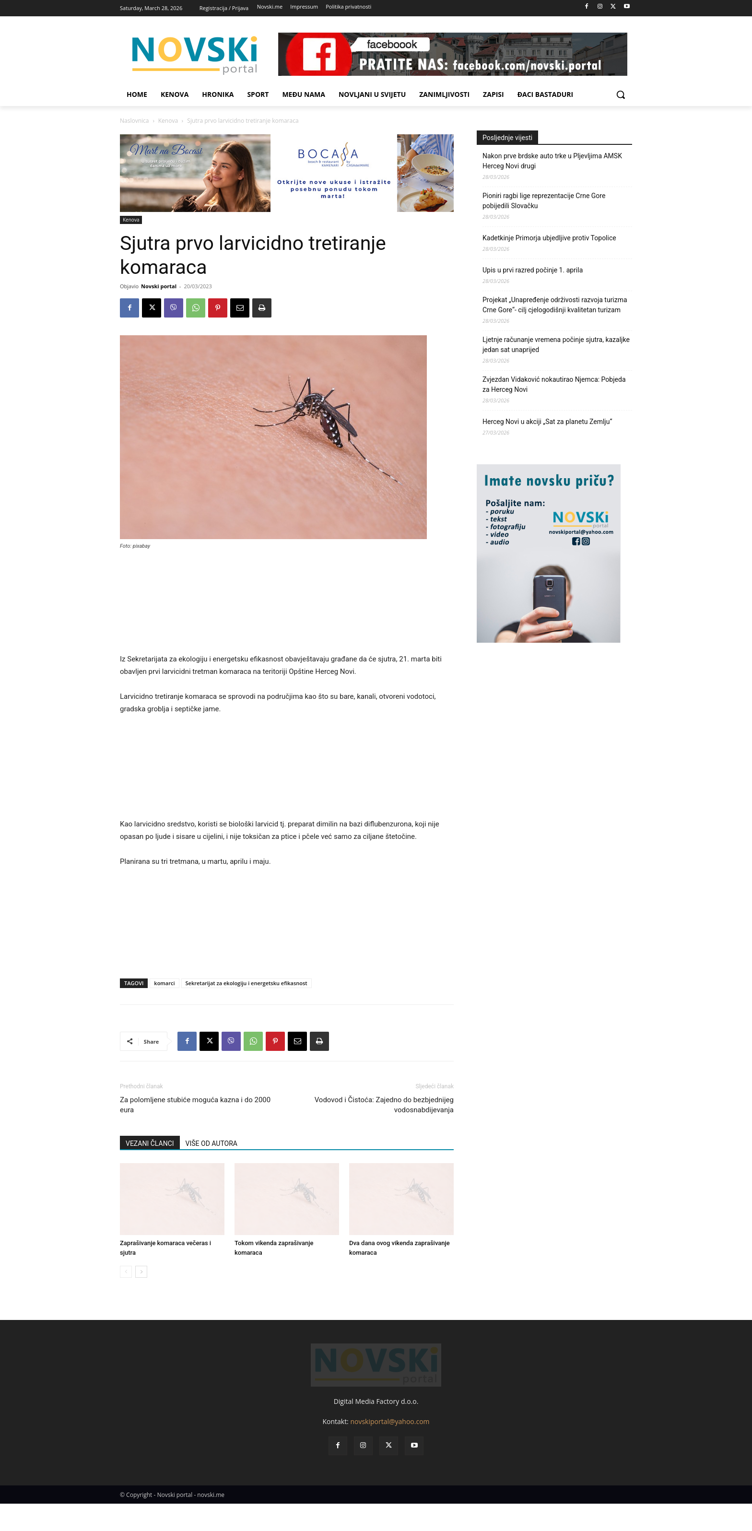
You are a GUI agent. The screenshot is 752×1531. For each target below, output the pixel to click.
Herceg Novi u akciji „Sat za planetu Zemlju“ (547, 421)
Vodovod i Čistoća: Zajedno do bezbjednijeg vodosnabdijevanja (384, 1104)
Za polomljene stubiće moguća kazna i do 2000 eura (195, 1104)
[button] (620, 94)
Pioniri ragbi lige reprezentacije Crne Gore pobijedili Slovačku (543, 201)
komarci (164, 983)
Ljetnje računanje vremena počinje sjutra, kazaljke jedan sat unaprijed (556, 344)
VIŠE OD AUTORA (211, 1143)
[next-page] (141, 1272)
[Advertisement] (287, 606)
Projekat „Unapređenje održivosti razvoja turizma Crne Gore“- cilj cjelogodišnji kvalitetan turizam (554, 305)
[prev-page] (126, 1272)
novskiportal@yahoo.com (389, 1448)
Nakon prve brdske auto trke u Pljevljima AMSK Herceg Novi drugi (552, 161)
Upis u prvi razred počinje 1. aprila (532, 270)
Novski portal (158, 286)
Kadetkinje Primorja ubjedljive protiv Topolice (549, 238)
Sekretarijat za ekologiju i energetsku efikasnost (246, 983)
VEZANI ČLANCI (150, 1143)
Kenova (168, 121)
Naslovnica (134, 121)
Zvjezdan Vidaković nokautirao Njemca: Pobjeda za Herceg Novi (554, 384)
